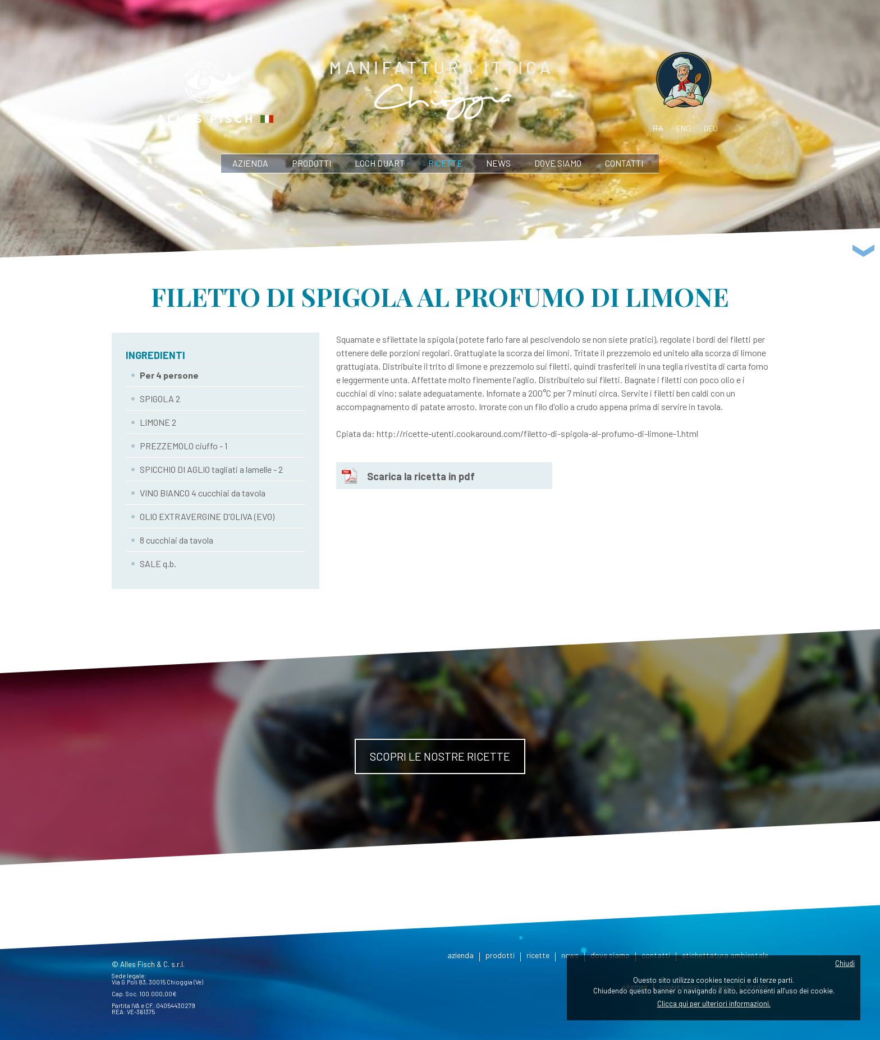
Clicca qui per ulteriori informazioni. (714, 1003)
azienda (250, 163)
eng (683, 128)
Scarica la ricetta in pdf (421, 476)
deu (711, 128)
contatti (624, 163)
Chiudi (845, 963)
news (498, 163)
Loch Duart (380, 163)
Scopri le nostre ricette (440, 756)
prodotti (311, 163)
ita (658, 128)
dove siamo (557, 163)
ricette (445, 163)
